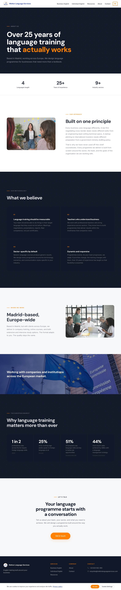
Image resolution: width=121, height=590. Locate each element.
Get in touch (60, 536)
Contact (107, 4)
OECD (13, 453)
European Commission (99, 455)
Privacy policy (57, 586)
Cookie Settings (107, 586)
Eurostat (41, 453)
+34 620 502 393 (94, 568)
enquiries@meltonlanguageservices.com (102, 571)
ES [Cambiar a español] (115, 4)
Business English (63, 4)
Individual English (78, 4)
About (100, 4)
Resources (91, 4)
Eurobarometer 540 (71, 455)
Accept (95, 586)
